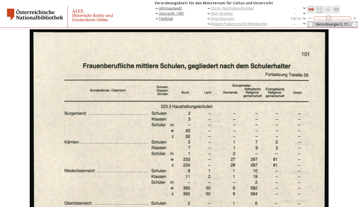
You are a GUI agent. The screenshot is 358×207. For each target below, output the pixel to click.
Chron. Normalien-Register (232, 8)
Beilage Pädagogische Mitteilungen (239, 23)
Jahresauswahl (170, 8)
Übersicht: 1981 (171, 13)
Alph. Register (222, 13)
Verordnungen (222, 18)
